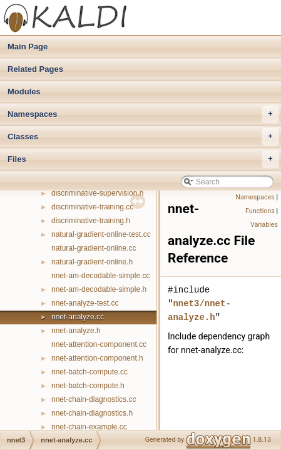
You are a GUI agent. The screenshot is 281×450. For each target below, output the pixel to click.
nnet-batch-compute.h (88, 385)
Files (143, 159)
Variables (264, 225)
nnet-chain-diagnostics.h (92, 413)
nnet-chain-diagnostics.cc (93, 399)
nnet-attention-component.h (97, 358)
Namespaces (143, 114)
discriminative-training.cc (92, 206)
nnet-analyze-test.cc (84, 303)
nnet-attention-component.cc (98, 344)
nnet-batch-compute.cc (89, 372)
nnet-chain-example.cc (89, 426)
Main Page (28, 46)
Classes (143, 137)
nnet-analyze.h (76, 330)
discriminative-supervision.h (97, 193)
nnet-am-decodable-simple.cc (100, 275)
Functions (260, 211)
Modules (24, 91)
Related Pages (35, 69)
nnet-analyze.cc (77, 316)
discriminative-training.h (90, 220)
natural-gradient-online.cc (93, 248)
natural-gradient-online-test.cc (101, 234)
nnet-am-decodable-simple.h (98, 289)
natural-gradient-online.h (92, 262)
